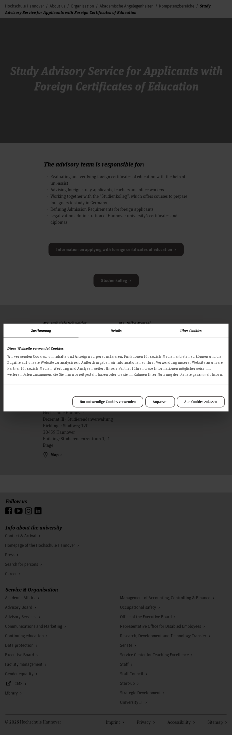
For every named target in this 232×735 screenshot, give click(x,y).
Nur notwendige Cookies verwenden (108, 402)
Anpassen (160, 402)
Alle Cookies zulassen (200, 402)
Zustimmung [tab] (41, 330)
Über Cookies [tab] (191, 330)
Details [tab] (116, 330)
